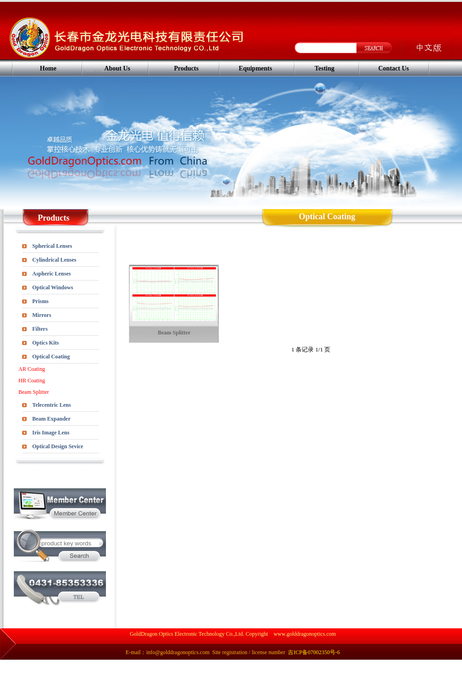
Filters (39, 329)
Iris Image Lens (51, 432)
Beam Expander (51, 419)
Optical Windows (52, 287)
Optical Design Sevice (57, 446)
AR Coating (31, 369)
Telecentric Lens (51, 405)
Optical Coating (51, 356)
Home (48, 68)
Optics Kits (45, 343)
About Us (117, 68)
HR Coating (31, 380)
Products (186, 68)
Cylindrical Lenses (54, 260)
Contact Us (393, 68)
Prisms (40, 301)
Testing (324, 68)
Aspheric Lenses (51, 273)
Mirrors (41, 315)
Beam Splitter (33, 392)
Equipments (255, 68)
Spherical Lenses (52, 246)
